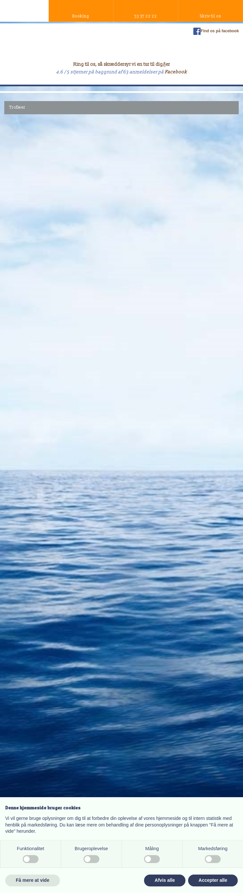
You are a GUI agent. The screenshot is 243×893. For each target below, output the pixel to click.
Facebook (176, 72)
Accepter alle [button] (213, 880)
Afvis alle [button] (165, 880)
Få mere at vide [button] (32, 880)
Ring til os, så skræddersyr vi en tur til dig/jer (121, 64)
